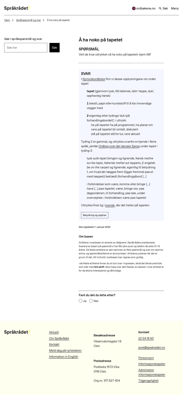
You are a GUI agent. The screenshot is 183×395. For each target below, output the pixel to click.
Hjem (7, 20)
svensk (110, 205)
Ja (84, 301)
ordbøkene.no (144, 8)
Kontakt (54, 344)
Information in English (63, 356)
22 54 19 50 (146, 338)
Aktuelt (54, 332)
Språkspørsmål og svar (28, 20)
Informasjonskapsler (151, 364)
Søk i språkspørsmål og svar (23, 39)
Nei (96, 301)
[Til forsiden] (17, 8)
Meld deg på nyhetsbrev (65, 350)
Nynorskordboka (93, 79)
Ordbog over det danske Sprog (119, 146)
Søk (163, 8)
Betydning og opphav (95, 215)
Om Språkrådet (59, 338)
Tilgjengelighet (148, 380)
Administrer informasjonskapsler (151, 372)
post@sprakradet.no (151, 347)
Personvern (146, 358)
